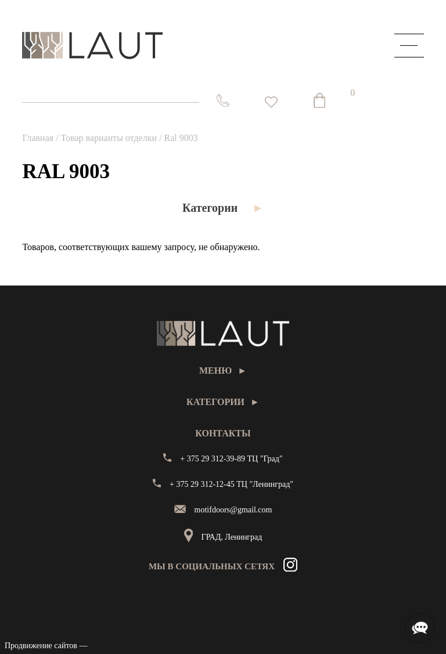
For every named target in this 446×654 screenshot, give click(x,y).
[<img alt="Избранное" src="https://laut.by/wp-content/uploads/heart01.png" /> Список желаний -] (271, 102)
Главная (37, 138)
